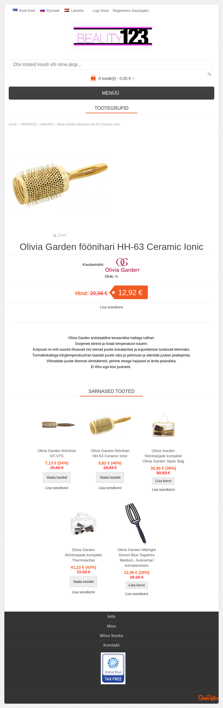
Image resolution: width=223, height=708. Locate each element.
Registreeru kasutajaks (131, 11)
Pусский (50, 11)
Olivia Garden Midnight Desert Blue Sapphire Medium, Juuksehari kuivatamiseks (137, 558)
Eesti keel (24, 11)
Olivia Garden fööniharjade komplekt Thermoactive (83, 555)
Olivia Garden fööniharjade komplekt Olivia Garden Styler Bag (163, 456)
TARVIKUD (29, 124)
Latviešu (74, 11)
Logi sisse (101, 11)
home (13, 124)
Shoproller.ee (208, 698)
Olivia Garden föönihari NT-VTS (56, 453)
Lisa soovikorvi (111, 307)
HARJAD (46, 124)
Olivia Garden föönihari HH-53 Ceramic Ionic (110, 453)
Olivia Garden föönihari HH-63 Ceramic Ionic (88, 124)
